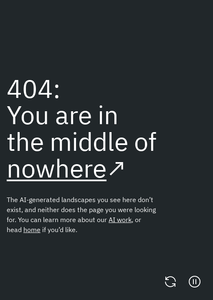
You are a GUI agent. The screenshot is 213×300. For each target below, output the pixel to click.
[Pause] (194, 281)
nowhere (56, 168)
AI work (120, 219)
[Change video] (170, 281)
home (32, 229)
